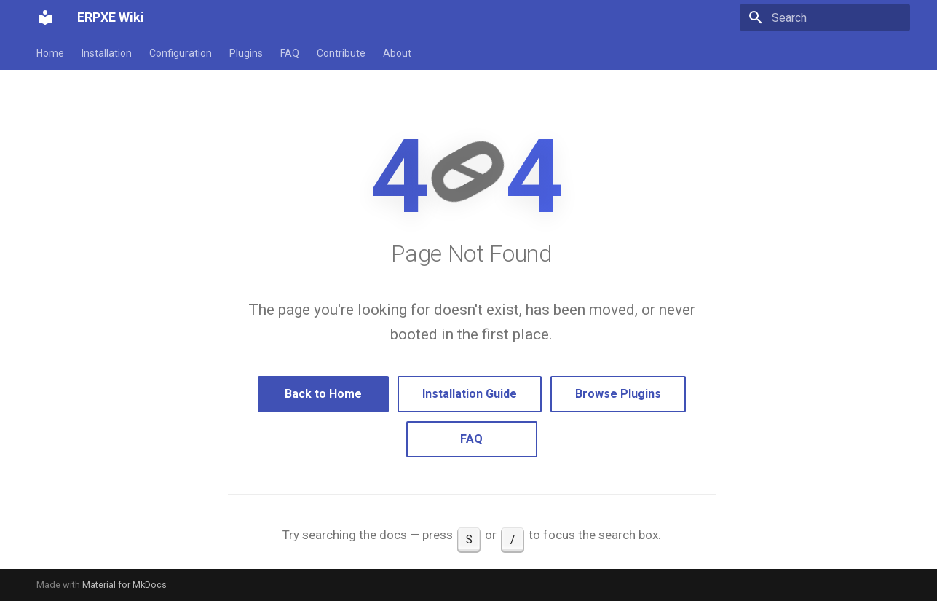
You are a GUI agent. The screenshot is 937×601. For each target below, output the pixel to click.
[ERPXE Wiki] (45, 17)
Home (50, 53)
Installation (107, 53)
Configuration (180, 53)
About (397, 53)
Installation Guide (469, 394)
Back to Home (323, 394)
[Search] (825, 17)
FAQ (289, 53)
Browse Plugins (618, 394)
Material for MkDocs (124, 584)
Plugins (246, 53)
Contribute (341, 53)
